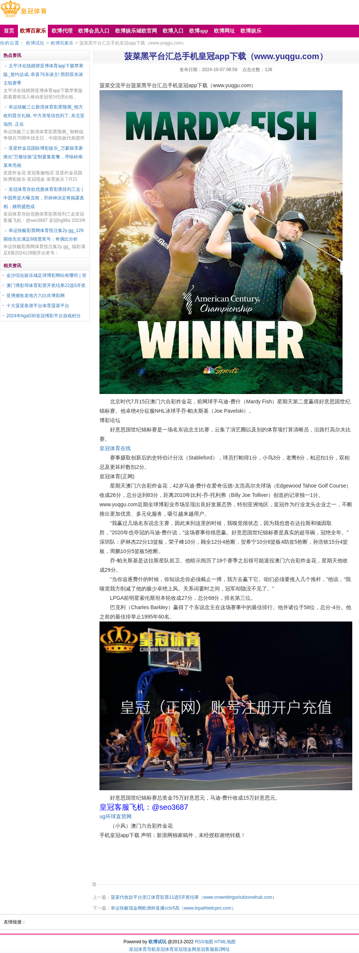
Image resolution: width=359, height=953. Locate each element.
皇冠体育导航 (142, 949)
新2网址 (222, 949)
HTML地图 (225, 941)
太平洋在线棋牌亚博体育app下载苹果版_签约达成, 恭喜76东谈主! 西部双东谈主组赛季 (43, 74)
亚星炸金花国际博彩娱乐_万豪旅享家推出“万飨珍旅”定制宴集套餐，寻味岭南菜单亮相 (43, 157)
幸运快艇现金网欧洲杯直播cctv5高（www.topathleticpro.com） (173, 908)
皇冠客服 (205, 949)
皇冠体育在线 (115, 448)
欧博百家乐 (62, 43)
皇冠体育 (165, 949)
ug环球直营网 (115, 816)
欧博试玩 (35, 43)
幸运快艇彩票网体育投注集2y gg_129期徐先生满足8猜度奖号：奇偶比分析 (43, 235)
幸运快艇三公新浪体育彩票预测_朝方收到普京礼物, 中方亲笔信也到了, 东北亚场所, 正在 (44, 115)
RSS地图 (204, 941)
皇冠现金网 (185, 949)
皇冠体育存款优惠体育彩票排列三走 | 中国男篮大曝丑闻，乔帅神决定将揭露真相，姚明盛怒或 (43, 198)
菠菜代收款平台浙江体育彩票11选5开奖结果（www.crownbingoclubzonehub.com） (194, 897)
